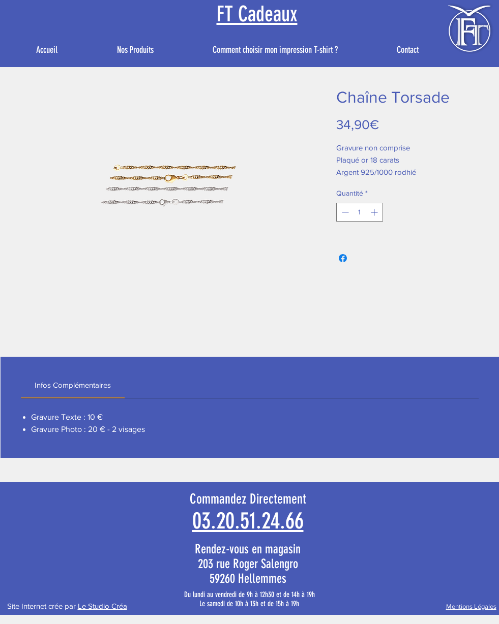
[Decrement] (344, 212)
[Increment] (375, 212)
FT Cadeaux (257, 14)
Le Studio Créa (102, 606)
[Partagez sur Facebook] (343, 258)
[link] (73, 385)
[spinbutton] (359, 212)
